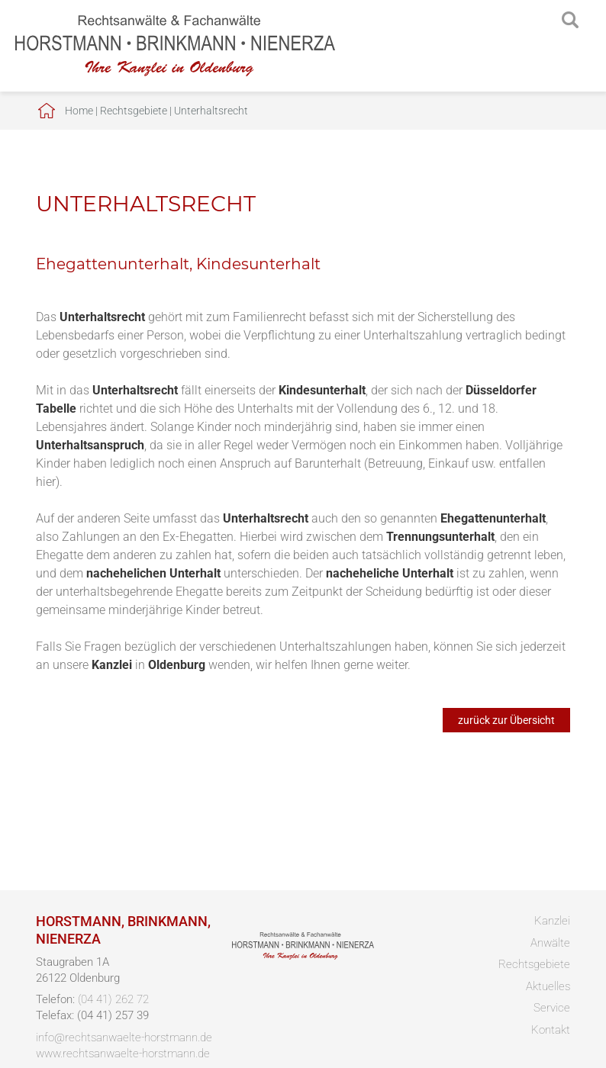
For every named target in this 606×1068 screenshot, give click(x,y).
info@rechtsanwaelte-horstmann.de (124, 1037)
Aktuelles (548, 986)
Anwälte (550, 943)
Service (551, 1008)
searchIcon (570, 20)
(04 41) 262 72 (113, 999)
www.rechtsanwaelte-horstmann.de (123, 1053)
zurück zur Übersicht (506, 720)
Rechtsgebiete (133, 111)
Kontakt (550, 1030)
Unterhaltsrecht (211, 111)
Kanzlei (552, 921)
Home (79, 111)
